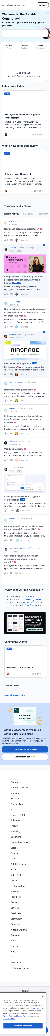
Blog (13, 951)
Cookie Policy (35, 1024)
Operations (16, 836)
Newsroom (16, 962)
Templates (16, 924)
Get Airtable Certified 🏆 (25, 756)
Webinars (15, 891)
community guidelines (32, 599)
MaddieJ (12, 334)
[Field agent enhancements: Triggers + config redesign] (23, 114)
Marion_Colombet (16, 382)
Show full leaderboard (14, 695)
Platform (15, 782)
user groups (28, 602)
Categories (28, 213)
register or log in (27, 596)
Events (14, 869)
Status (14, 957)
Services (15, 907)
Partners (15, 902)
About (13, 940)
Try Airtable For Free (20, 968)
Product (14, 825)
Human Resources (19, 842)
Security (25, 991)
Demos (14, 880)
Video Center (17, 875)
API (25, 997)
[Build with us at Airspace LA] (23, 172)
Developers (16, 913)
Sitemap (25, 1004)
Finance (14, 853)
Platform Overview (19, 787)
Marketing (15, 831)
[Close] (43, 1013)
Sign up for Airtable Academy (25, 749)
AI (12, 809)
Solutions (15, 820)
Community (16, 918)
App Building (17, 804)
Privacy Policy (8, 1032)
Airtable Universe (19, 929)
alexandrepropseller (17, 548)
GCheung (12, 247)
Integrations (16, 793)
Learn (13, 858)
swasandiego (14, 301)
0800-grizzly (14, 408)
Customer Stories (19, 886)
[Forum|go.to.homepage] (16, 5)
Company (15, 935)
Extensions (16, 798)
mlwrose (12, 441)
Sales (13, 847)
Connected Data (18, 815)
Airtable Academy (19, 864)
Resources (16, 896)
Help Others (43, 213)
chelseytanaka (15, 467)
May (10, 221)
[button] (3, 5)
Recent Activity (11, 213)
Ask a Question (31, 605)
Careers (14, 946)
